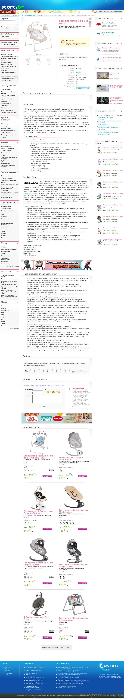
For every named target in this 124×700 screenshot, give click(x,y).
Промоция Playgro (108, 33)
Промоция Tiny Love (108, 23)
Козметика (4, 190)
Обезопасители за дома (8, 112)
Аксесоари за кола (6, 62)
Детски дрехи (5, 126)
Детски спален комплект (104, 126)
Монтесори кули (6, 103)
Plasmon (3, 326)
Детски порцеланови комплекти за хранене (109, 121)
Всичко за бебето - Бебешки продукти (35, 679)
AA (76, 81)
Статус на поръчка (10, 673)
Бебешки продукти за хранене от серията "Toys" (9, 296)
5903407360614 (101, 124)
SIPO (2, 315)
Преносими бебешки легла (9, 78)
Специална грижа (6, 197)
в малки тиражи (34, 684)
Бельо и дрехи (5, 251)
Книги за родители (7, 264)
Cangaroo (3, 308)
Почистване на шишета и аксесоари (9, 158)
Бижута (3, 254)
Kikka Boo (78, 72)
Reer (2, 319)
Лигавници (4, 153)
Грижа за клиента (110, 1)
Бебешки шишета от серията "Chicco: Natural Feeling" (8, 292)
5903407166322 (101, 122)
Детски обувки (5, 132)
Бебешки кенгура (6, 64)
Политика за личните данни (117, 696)
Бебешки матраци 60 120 (8, 284)
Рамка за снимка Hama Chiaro (65, 689)
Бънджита (4, 216)
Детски (30, 677)
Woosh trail (100, 119)
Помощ (7, 676)
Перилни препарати (7, 178)
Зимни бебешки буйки (8, 130)
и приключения (32, 686)
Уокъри (3, 221)
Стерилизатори (5, 163)
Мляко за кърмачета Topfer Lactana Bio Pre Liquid (70, 684)
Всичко (34, 683)
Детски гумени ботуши (8, 135)
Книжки (3, 235)
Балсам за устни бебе (103, 134)
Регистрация (8, 674)
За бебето (6, 12)
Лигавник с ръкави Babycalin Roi (66, 673)
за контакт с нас (113, 676)
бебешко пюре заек (103, 131)
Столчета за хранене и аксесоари (8, 166)
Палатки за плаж (6, 80)
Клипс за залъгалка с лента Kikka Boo (67, 667)
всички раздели (6, 27)
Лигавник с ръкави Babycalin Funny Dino (68, 679)
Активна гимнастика (7, 211)
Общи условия (106, 696)
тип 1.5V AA (28, 132)
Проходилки (5, 219)
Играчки (3, 233)
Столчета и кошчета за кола (9, 56)
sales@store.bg (115, 677)
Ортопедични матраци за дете (9, 281)
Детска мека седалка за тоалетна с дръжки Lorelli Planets (72, 674)
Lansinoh (3, 323)
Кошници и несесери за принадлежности (8, 187)
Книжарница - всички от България (36, 667)
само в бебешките (6, 28)
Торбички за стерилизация (9, 161)
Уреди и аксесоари (6, 195)
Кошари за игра (6, 206)
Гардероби (4, 105)
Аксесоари (4, 137)
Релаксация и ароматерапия (5, 258)
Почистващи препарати (8, 180)
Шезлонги (4, 229)
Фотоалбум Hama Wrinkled (64, 670)
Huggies (3, 317)
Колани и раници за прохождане (7, 223)
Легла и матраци (6, 89)
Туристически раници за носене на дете (8, 73)
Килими (3, 108)
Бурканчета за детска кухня (105, 118)
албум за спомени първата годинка (107, 132)
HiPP (2, 312)
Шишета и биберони (7, 148)
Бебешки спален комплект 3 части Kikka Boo (69, 671)
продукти (32, 674)
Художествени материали (32, 673)
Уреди (3, 155)
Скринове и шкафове (7, 99)
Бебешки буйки (6, 128)
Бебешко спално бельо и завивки (8, 92)
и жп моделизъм (34, 682)
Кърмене (3, 247)
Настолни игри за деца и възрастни (35, 669)
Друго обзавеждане (7, 110)
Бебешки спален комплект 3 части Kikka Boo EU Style (71, 683)
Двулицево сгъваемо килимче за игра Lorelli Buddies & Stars (73, 682)
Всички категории (12, 266)
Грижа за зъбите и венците (9, 193)
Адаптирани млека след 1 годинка (9, 287)
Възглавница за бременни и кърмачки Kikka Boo (70, 686)
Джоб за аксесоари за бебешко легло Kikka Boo (70, 676)
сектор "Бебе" (110, 111)
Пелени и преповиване (8, 176)
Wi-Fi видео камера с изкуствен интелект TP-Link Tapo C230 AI (74, 669)
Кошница (7, 671)
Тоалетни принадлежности (9, 185)
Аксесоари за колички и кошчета (8, 59)
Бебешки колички (6, 54)
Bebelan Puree (5, 310)
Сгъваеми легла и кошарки (9, 76)
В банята (3, 182)
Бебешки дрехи (5, 124)
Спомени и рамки (6, 238)
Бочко (3, 321)
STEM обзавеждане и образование (35, 680)
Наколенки (4, 227)
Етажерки (4, 101)
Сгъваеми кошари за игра (9, 279)
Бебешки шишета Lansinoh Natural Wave (68, 677)
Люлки (38, 15)
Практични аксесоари (7, 256)
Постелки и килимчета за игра (9, 213)
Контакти (7, 669)
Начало (7, 667)
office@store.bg (116, 679)
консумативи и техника (33, 671)
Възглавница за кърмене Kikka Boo (67, 687)
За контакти (120, 1)
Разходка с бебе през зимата (7, 275)
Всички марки (14, 328)
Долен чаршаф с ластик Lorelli (65, 680)
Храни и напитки (6, 146)
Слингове (4, 70)
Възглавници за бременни (9, 249)
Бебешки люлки (81, 74)
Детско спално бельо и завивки (8, 96)
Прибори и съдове (6, 151)
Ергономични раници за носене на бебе (8, 67)
